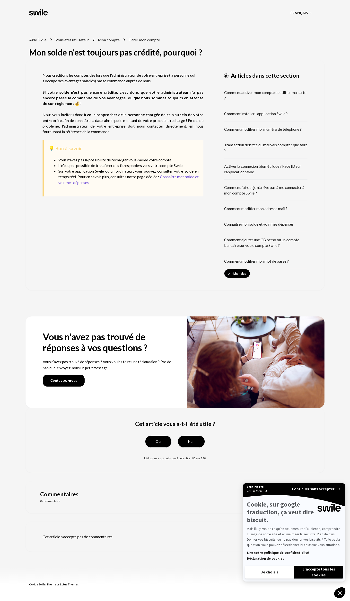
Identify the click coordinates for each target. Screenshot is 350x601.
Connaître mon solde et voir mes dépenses (259, 224)
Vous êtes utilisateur (72, 39)
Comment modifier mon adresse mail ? (256, 208)
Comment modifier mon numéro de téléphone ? (263, 129)
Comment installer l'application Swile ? (256, 113)
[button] (158, 441)
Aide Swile (37, 39)
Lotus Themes (69, 584)
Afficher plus (237, 273)
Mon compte (109, 39)
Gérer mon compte (144, 39)
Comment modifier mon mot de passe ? (256, 261)
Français (299, 13)
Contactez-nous (63, 380)
